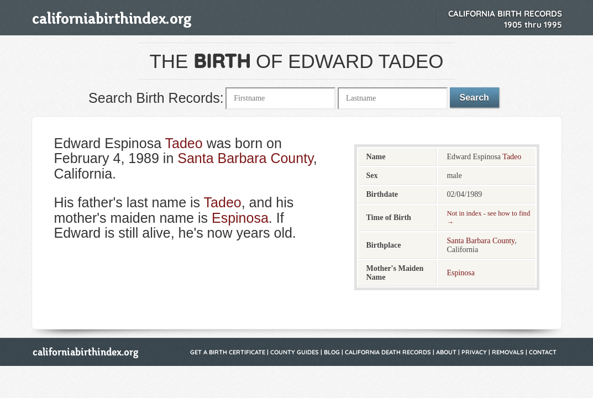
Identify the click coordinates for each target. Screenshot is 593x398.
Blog (332, 352)
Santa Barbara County (245, 158)
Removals (508, 352)
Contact (543, 352)
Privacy (474, 352)
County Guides (294, 352)
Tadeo (184, 143)
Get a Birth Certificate (227, 352)
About (446, 352)
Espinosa (240, 218)
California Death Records (388, 352)
